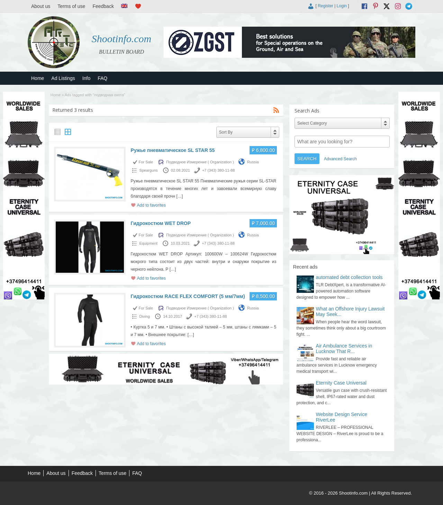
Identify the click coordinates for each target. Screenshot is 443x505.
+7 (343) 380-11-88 (218, 170)
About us (40, 6)
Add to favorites (151, 205)
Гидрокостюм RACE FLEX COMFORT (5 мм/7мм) (188, 296)
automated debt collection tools (349, 277)
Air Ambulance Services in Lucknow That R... (344, 348)
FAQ (102, 78)
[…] (180, 196)
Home (37, 78)
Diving (144, 316)
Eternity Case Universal (341, 383)
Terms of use (71, 6)
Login (342, 5)
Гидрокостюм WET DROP (161, 223)
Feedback (103, 6)
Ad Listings (63, 78)
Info (86, 78)
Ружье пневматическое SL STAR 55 (173, 150)
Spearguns (148, 170)
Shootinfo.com (122, 38)
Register (325, 5)
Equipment (148, 243)
